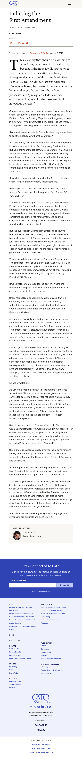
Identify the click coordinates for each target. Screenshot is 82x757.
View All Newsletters (41, 592)
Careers (12, 629)
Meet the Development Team (20, 658)
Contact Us (41, 725)
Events (12, 664)
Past (11, 670)
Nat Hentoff (16, 33)
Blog (11, 635)
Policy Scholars (15, 681)
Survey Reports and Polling (51, 659)
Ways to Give (14, 649)
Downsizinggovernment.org (41, 752)
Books (43, 646)
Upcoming (13, 667)
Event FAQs (13, 673)
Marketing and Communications (21, 613)
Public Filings (46, 652)
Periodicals (46, 604)
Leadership (13, 610)
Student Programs (50, 664)
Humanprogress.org (41, 748)
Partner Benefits (15, 652)
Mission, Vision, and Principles (20, 607)
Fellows (12, 688)
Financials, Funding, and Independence (23, 620)
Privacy (41, 730)
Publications (47, 643)
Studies (44, 655)
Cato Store (14, 641)
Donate (12, 646)
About (12, 604)
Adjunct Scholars (15, 684)
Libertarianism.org (41, 745)
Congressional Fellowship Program (22, 626)
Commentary (46, 649)
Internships (45, 667)
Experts (13, 679)
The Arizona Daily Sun (39, 53)
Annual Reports (15, 623)
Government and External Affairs (21, 617)
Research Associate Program (52, 670)
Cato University (46, 673)
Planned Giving (15, 655)
